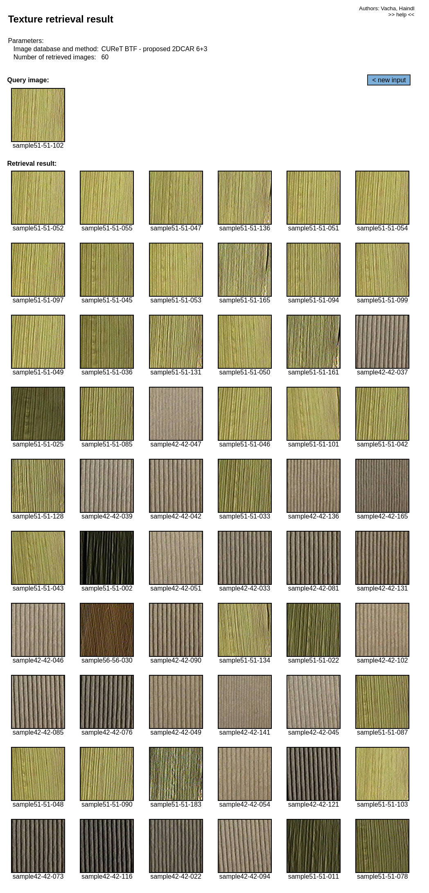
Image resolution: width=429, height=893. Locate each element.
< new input (389, 80)
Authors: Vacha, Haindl (386, 8)
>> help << (401, 14)
